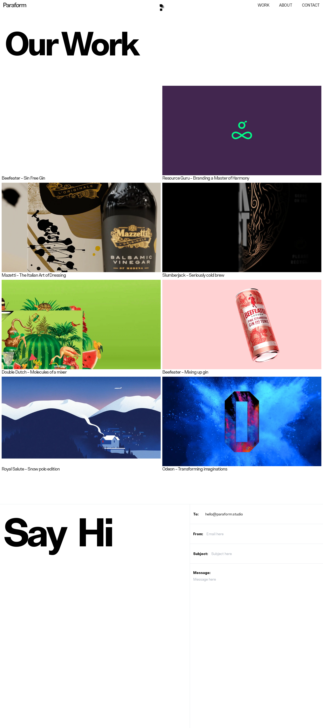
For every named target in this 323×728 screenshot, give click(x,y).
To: (196, 514)
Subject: (200, 554)
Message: (202, 573)
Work (263, 5)
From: (198, 534)
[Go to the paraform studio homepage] (14, 5)
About (285, 5)
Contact (311, 5)
